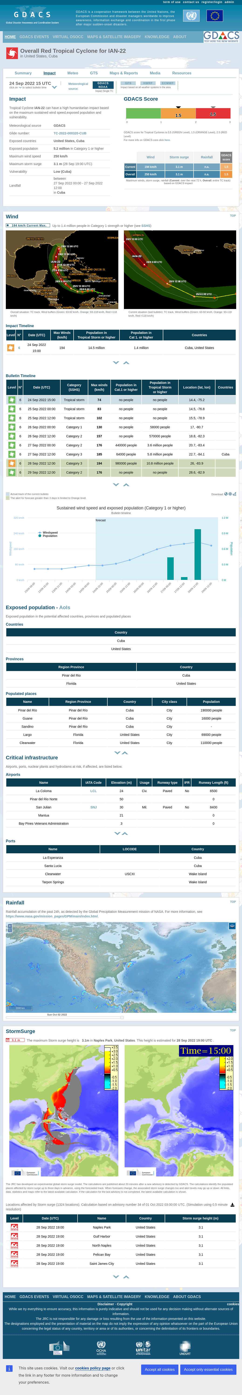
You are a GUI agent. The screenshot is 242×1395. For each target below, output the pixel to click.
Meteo (73, 73)
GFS (128, 83)
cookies (233, 1300)
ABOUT (179, 37)
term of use (172, 2)
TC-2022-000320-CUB (70, 133)
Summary (23, 73)
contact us (191, 2)
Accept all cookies (160, 1370)
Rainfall (207, 157)
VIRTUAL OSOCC (68, 37)
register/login (211, 2)
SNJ (93, 807)
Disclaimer (106, 1300)
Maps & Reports (124, 73)
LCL (93, 791)
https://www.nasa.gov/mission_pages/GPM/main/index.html (52, 913)
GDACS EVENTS (34, 37)
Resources (181, 73)
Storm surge (179, 157)
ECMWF (168, 83)
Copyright (124, 1300)
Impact (50, 73)
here (167, 140)
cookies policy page (92, 1368)
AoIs (64, 607)
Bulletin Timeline (21, 376)
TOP (233, 215)
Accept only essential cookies (208, 1370)
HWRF (148, 83)
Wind (151, 157)
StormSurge (20, 1028)
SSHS (145, 226)
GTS (94, 73)
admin (229, 2)
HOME (10, 37)
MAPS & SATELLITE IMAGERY (114, 37)
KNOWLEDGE (157, 37)
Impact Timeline (20, 326)
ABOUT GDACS (187, 1293)
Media (155, 73)
